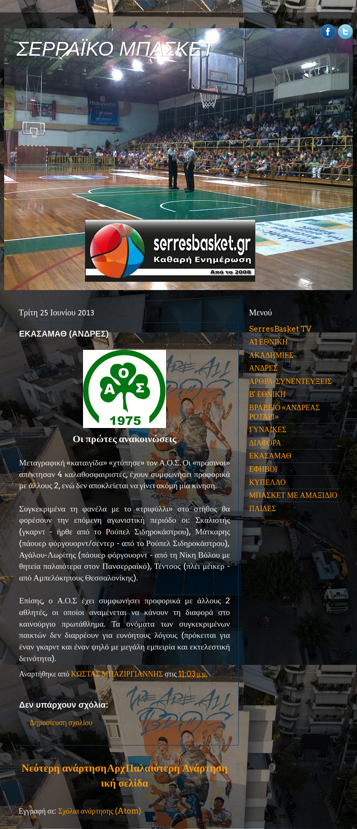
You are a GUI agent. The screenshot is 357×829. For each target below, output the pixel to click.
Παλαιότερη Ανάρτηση (176, 768)
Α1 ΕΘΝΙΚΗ (268, 341)
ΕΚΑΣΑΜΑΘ (270, 455)
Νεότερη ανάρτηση (64, 768)
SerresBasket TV (280, 329)
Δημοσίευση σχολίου (61, 722)
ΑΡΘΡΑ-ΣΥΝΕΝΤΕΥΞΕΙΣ (290, 381)
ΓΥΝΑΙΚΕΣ (267, 429)
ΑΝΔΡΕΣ (263, 368)
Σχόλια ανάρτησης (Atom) (99, 811)
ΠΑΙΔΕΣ (262, 508)
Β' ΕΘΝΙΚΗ (267, 394)
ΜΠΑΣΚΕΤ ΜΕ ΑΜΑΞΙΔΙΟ (293, 495)
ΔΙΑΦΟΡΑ (265, 442)
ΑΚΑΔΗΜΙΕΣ (271, 355)
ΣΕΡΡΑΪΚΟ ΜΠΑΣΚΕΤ (115, 49)
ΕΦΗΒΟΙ (263, 469)
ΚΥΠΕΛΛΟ (267, 482)
